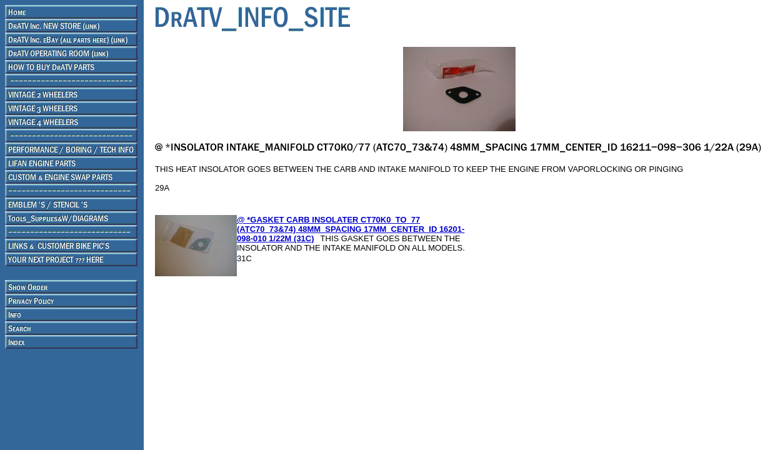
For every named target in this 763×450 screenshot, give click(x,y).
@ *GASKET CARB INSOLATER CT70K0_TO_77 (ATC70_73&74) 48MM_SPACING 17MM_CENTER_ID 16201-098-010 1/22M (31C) (350, 229)
